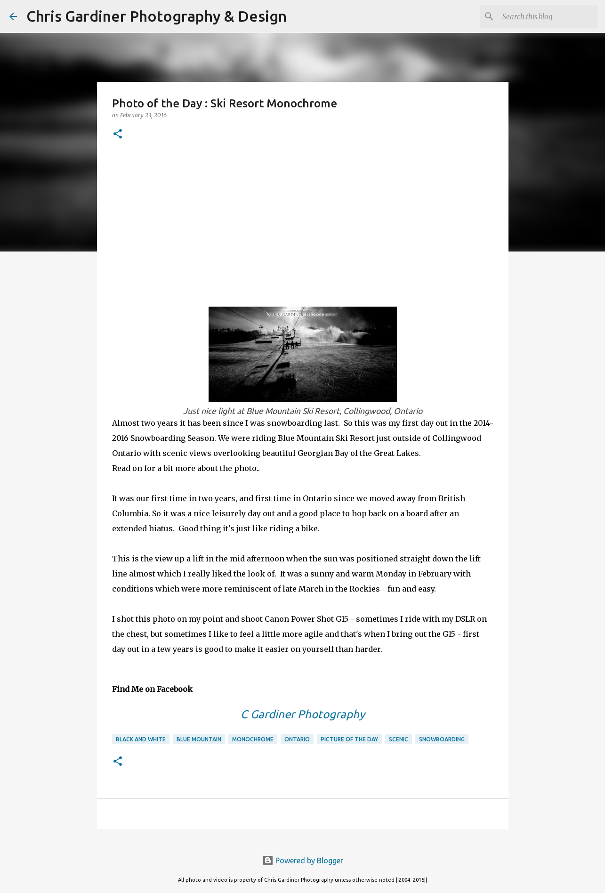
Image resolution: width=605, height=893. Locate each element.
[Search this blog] (548, 16)
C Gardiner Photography (303, 714)
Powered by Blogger (302, 860)
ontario (297, 739)
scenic (398, 739)
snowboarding (442, 739)
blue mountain (199, 739)
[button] (117, 134)
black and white (141, 739)
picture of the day (349, 739)
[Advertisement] (302, 222)
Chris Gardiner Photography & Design (156, 16)
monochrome (253, 739)
